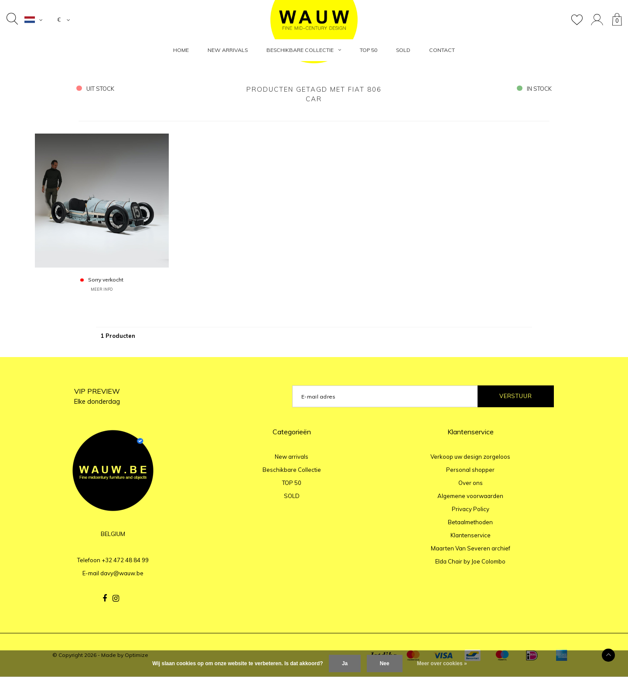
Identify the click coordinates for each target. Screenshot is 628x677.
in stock (534, 88)
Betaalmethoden (470, 522)
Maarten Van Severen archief (470, 548)
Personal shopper (470, 469)
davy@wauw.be (121, 573)
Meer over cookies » (442, 663)
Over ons (470, 482)
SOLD (403, 50)
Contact (442, 50)
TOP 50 (368, 50)
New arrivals (228, 50)
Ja (345, 663)
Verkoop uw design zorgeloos (470, 456)
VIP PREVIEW (97, 396)
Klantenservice (471, 535)
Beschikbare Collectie (303, 50)
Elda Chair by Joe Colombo (470, 561)
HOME (181, 50)
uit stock (95, 88)
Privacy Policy (470, 508)
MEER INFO (102, 289)
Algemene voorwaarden (470, 495)
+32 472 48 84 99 (125, 560)
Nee (384, 663)
